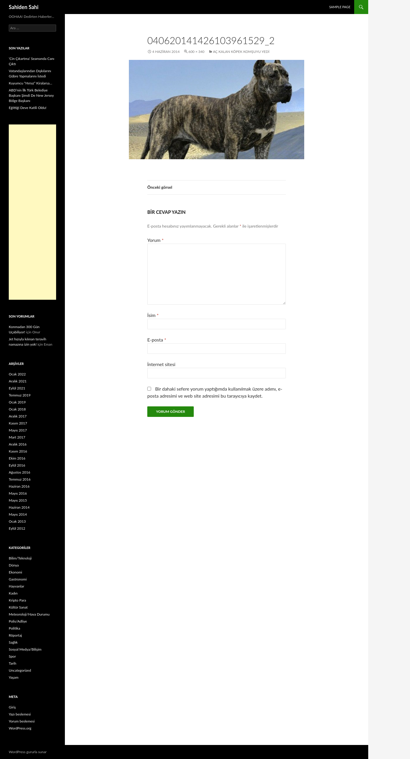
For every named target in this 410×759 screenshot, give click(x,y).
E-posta (156, 339)
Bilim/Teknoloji (20, 558)
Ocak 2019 (17, 402)
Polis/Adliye (18, 621)
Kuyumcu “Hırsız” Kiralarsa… (30, 83)
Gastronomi (18, 579)
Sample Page (339, 7)
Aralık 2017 (18, 416)
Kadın (13, 593)
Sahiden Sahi (24, 7)
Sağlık (13, 642)
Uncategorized (20, 670)
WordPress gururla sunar (27, 752)
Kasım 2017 (18, 423)
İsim (153, 315)
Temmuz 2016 (20, 479)
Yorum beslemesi (22, 721)
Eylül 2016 (17, 465)
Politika (14, 628)
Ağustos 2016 (19, 472)
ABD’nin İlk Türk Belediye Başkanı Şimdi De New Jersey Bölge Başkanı (31, 95)
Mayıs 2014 (18, 514)
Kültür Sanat (18, 607)
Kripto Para (17, 600)
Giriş (12, 707)
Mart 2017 (17, 437)
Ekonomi (15, 572)
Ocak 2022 (17, 374)
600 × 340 (196, 51)
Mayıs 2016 (18, 493)
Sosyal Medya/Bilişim (25, 649)
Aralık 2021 (18, 381)
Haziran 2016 (19, 486)
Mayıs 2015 (18, 500)
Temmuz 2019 (20, 395)
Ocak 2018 (17, 409)
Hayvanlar (16, 586)
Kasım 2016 (18, 451)
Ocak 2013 (17, 521)
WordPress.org (20, 728)
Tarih (12, 663)
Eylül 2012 (17, 528)
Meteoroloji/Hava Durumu (29, 614)
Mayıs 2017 (18, 430)
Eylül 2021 (17, 388)
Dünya (14, 565)
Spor (12, 656)
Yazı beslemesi (20, 714)
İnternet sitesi (161, 364)
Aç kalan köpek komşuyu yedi (241, 51)
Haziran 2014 (19, 507)
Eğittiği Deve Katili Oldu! (27, 107)
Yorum (155, 240)
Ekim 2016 (17, 458)
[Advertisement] (32, 212)
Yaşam (13, 677)
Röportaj (15, 635)
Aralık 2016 (18, 444)
